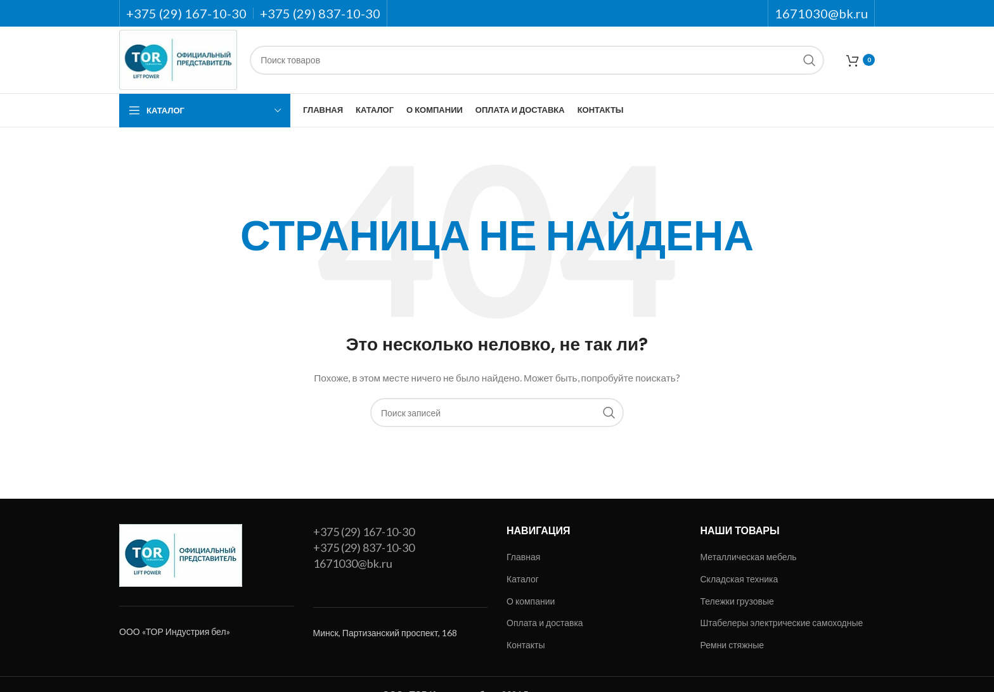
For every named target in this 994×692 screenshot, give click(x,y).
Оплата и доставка (545, 622)
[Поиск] (537, 60)
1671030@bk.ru (352, 563)
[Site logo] (178, 58)
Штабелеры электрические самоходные (781, 622)
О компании (531, 601)
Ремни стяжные (732, 644)
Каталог (523, 578)
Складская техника (739, 578)
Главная (523, 556)
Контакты (526, 644)
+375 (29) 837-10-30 (364, 547)
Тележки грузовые (737, 601)
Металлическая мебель (748, 556)
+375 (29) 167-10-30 (364, 532)
